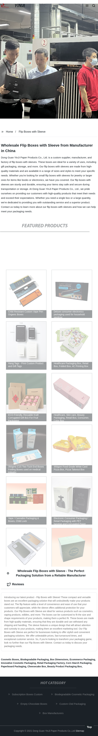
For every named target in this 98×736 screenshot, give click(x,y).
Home (9, 131)
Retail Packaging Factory (51, 663)
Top (89, 727)
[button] (87, 6)
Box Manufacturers (53, 713)
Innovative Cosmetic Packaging (18, 663)
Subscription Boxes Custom (27, 694)
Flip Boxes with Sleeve (32, 131)
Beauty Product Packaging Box (64, 666)
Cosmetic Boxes (10, 659)
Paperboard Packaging (13, 666)
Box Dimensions (59, 659)
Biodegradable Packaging (34, 659)
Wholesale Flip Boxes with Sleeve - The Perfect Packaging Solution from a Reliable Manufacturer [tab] (46, 573)
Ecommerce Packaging (82, 659)
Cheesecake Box (36, 666)
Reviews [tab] (15, 584)
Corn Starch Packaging (79, 663)
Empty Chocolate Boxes (34, 703)
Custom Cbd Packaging (73, 703)
